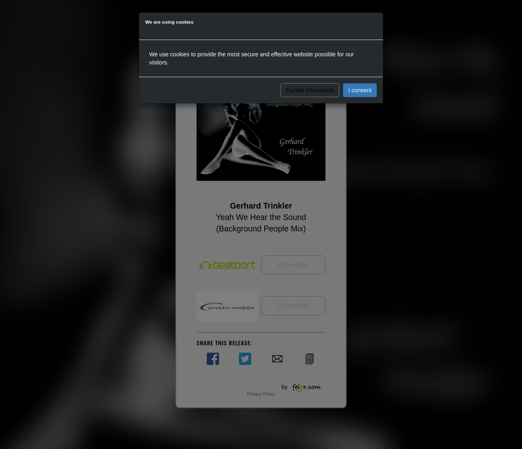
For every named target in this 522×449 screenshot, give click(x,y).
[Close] (374, 29)
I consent (360, 90)
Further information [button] (310, 90)
